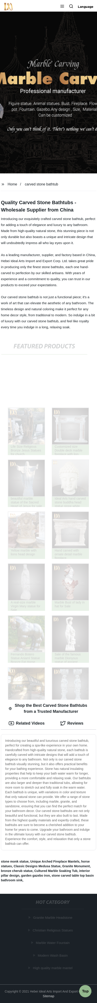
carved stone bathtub (41, 184)
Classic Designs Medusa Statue (37, 866)
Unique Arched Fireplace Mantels (54, 861)
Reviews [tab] (71, 723)
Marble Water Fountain (53, 943)
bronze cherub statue (17, 871)
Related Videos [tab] (27, 723)
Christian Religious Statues (53, 930)
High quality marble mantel (53, 968)
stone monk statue (15, 861)
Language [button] (85, 6)
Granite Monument (76, 866)
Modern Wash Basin (53, 955)
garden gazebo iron (35, 875)
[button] (62, 6)
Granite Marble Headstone (53, 917)
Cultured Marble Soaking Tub (55, 871)
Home (12, 184)
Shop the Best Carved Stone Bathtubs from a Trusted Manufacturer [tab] (48, 708)
